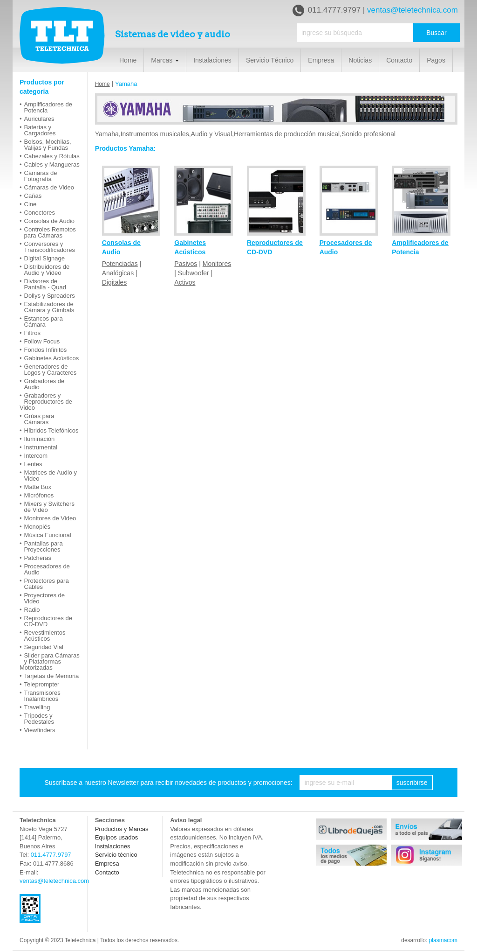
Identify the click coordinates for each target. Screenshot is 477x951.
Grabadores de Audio (44, 384)
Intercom (36, 456)
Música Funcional (47, 535)
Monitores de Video (50, 518)
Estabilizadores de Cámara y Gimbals (49, 307)
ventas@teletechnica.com (412, 10)
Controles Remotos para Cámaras (50, 232)
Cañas (33, 196)
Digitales (114, 282)
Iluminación (39, 439)
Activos (184, 282)
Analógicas (118, 273)
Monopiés (37, 527)
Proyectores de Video (44, 598)
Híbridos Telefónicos (51, 430)
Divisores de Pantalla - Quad (45, 284)
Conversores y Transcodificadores (49, 247)
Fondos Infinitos (45, 350)
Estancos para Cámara (43, 321)
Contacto (399, 60)
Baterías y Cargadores (40, 130)
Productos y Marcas (122, 828)
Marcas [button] (165, 60)
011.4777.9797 (327, 10)
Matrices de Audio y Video (50, 475)
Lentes (33, 464)
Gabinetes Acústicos (51, 358)
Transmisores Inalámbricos (42, 696)
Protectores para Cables (46, 584)
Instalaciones (212, 60)
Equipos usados (116, 837)
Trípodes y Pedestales (39, 719)
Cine (30, 204)
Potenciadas (120, 263)
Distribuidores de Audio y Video (47, 270)
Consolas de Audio (49, 221)
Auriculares (39, 119)
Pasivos (185, 263)
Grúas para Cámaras (39, 419)
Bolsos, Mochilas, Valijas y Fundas (47, 145)
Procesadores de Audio (47, 569)
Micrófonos (39, 495)
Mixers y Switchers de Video (49, 507)
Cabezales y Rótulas (52, 156)
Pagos (436, 60)
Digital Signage (44, 258)
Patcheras (38, 558)
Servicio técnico (116, 854)
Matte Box (38, 487)
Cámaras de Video (49, 187)
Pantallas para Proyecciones (43, 546)
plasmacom (443, 940)
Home (127, 60)
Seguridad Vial (43, 647)
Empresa (321, 60)
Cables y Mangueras (52, 164)
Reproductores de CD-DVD (48, 621)
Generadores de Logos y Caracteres (50, 370)
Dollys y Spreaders (49, 296)
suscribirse (412, 782)
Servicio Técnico (269, 60)
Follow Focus (42, 341)
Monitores (217, 263)
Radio (32, 610)
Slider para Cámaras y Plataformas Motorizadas (50, 661)
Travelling (37, 707)
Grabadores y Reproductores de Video (46, 401)
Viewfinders (39, 730)
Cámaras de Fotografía (40, 176)
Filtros (32, 333)
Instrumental (41, 447)
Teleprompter (42, 684)
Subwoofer (193, 273)
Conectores (39, 213)
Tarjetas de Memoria (51, 676)
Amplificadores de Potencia (48, 107)
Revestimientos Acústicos (45, 635)
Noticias (360, 60)
